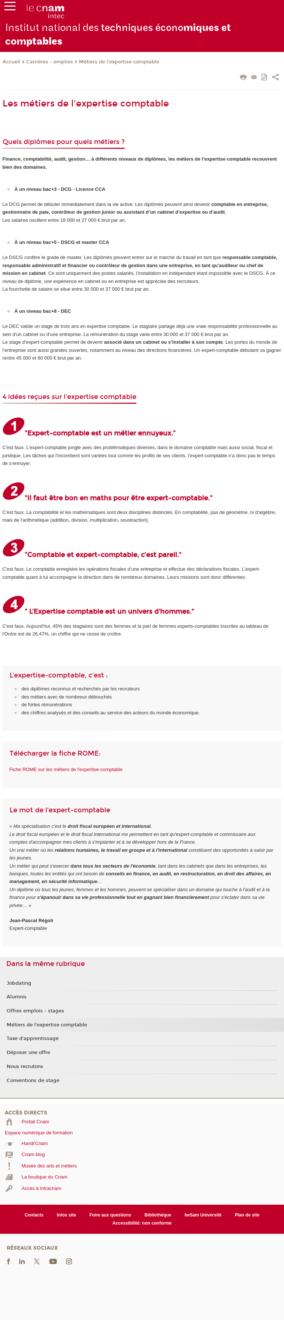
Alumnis (17, 997)
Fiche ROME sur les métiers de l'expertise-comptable (66, 769)
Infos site (66, 1215)
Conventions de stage (33, 1080)
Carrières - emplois (49, 62)
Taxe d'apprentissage (33, 1038)
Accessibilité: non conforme (142, 1223)
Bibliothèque (158, 1215)
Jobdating (19, 983)
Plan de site (247, 1215)
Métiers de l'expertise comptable (119, 62)
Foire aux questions (110, 1215)
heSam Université (203, 1215)
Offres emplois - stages (35, 1011)
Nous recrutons (25, 1066)
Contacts (34, 1215)
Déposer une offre (28, 1052)
